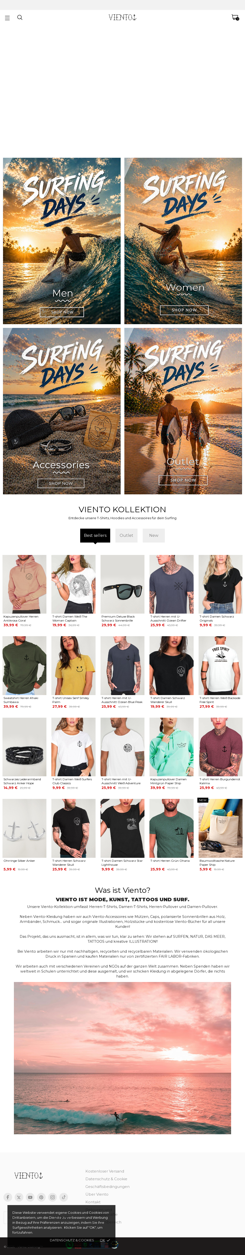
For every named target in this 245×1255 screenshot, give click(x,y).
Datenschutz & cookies (72, 1240)
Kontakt (93, 1202)
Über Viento (96, 1194)
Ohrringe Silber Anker (19, 861)
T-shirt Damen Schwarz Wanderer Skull (167, 700)
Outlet (126, 535)
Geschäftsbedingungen (107, 1186)
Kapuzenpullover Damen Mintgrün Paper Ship (168, 781)
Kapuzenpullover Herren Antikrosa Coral (20, 618)
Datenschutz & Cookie (106, 1179)
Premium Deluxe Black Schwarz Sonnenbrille (118, 618)
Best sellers (95, 535)
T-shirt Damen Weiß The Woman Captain (69, 618)
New (153, 535)
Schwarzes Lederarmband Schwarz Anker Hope (22, 781)
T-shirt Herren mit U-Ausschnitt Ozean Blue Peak (122, 700)
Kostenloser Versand (104, 1171)
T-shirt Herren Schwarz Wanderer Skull (69, 862)
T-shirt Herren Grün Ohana (170, 861)
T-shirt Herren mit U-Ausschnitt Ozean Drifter (168, 618)
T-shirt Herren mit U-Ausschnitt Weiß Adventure (121, 781)
